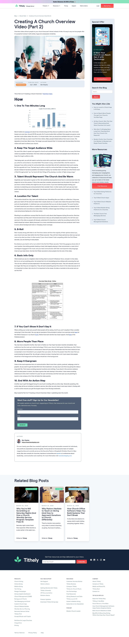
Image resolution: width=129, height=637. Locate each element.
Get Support (44, 581)
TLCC (37, 334)
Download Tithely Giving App (49, 602)
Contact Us (96, 591)
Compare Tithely (72, 586)
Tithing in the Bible (98, 601)
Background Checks (20, 599)
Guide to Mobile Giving (73, 601)
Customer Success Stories (74, 581)
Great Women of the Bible (100, 603)
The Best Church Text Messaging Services (100, 214)
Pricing (66, 5)
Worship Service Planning (22, 609)
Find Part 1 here (47, 93)
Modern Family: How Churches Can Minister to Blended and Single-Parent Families (103, 141)
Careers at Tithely (98, 584)
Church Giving (18, 581)
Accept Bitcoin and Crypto (22, 616)
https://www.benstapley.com (30, 442)
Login (98, 5)
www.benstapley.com (65, 455)
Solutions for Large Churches (23, 620)
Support (74, 5)
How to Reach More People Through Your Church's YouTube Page (102, 115)
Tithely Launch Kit (72, 599)
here (76, 332)
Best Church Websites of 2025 (102, 610)
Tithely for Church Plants (74, 589)
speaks (59, 453)
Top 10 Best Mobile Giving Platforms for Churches (102, 208)
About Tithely (97, 581)
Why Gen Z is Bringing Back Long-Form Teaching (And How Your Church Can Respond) (102, 132)
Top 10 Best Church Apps (101, 197)
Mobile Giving (18, 586)
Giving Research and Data (74, 596)
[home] (24, 6)
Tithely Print (18, 614)
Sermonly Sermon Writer (21, 611)
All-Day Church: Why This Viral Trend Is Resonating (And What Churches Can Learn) (103, 123)
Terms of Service (19, 632)
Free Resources (102, 186)
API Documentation (46, 593)
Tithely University (45, 590)
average (27, 132)
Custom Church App (20, 604)
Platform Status (45, 595)
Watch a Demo (84, 5)
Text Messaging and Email (22, 601)
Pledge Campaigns (20, 591)
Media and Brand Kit (99, 586)
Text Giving (17, 589)
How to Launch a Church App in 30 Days (103, 108)
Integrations (18, 623)
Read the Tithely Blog (99, 598)
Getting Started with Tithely (48, 588)
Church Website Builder (21, 606)
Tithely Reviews (71, 584)
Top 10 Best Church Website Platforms (102, 202)
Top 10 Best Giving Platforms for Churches (102, 192)
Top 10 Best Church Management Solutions (101, 220)
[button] (46, 5)
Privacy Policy (32, 632)
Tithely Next (96, 589)
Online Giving (18, 584)
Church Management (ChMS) (23, 596)
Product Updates (45, 599)
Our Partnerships (72, 591)
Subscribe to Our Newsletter (75, 604)
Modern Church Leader (74, 611)
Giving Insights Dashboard (22, 594)
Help (42, 632)
